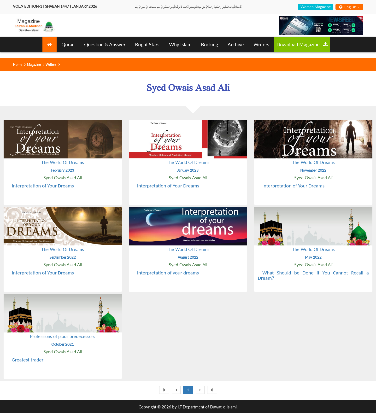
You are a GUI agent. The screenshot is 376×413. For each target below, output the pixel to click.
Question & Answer (104, 44)
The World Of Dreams (62, 162)
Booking (209, 44)
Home (17, 65)
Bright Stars (147, 44)
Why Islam (180, 44)
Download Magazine (302, 44)
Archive (236, 44)
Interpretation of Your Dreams (43, 185)
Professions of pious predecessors (62, 336)
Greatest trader (27, 359)
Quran (68, 44)
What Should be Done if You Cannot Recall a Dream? (313, 275)
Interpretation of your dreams (168, 272)
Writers (261, 44)
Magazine (34, 65)
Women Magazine (315, 6)
